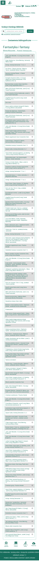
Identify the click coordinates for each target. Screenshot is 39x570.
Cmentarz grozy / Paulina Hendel (15, 485)
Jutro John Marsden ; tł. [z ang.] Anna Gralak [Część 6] (18, 126)
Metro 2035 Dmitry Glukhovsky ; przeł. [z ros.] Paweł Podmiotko (18, 89)
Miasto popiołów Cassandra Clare (15, 382)
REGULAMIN (14, 558)
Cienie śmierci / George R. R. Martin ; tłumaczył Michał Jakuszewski (15, 141)
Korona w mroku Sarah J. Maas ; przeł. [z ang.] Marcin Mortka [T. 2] (17, 162)
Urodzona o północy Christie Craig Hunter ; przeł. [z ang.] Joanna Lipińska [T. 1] (17, 167)
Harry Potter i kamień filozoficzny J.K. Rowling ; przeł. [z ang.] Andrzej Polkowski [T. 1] (18, 481)
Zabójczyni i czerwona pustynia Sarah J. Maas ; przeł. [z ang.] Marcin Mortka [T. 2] (16, 460)
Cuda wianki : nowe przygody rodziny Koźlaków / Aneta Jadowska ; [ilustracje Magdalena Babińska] (16, 264)
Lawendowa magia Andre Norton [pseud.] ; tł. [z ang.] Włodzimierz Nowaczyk (18, 408)
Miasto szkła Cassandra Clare (14, 526)
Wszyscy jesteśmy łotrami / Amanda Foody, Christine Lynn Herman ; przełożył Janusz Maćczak (17, 344)
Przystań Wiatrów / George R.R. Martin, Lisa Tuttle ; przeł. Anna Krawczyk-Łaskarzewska (17, 391)
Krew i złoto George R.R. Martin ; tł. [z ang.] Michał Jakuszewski (17, 386)
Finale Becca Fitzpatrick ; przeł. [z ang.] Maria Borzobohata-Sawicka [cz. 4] (18, 404)
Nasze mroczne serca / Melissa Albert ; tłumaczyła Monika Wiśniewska (16, 297)
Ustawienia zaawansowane (11, 34)
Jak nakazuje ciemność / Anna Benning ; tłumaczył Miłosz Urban (17, 522)
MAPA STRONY (30, 558)
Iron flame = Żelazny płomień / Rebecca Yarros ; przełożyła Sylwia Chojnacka (16, 69)
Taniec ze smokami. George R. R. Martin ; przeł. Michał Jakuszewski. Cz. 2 (16, 368)
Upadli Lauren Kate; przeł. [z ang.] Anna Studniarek (16, 287)
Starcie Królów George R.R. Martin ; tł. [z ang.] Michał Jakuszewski (18, 373)
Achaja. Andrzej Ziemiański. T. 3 (14, 498)
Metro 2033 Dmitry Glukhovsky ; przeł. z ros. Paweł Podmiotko (17, 292)
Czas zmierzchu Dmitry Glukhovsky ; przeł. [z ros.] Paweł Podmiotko (18, 93)
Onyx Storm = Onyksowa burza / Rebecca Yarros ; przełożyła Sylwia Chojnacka (17, 334)
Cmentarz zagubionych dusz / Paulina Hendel (16, 245)
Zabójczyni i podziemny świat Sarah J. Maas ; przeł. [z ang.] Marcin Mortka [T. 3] (18, 269)
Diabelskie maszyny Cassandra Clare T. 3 (17, 145)
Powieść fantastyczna (24, 51)
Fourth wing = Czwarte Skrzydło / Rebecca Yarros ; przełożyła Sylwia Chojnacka (17, 364)
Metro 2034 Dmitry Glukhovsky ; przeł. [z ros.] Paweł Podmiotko (18, 116)
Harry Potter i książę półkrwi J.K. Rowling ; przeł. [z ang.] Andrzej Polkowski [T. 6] (17, 450)
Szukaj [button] (30, 31)
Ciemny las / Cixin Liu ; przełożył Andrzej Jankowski (16, 230)
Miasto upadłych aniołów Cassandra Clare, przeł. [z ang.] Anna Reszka (17, 254)
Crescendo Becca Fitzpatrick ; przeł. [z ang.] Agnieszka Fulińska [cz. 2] (17, 455)
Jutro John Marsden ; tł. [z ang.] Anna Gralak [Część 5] (18, 437)
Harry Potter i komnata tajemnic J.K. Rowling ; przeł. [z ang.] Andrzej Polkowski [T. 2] (18, 153)
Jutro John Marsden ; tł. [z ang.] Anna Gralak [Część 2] (18, 258)
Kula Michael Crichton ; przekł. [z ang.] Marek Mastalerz (18, 193)
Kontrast (20, 6)
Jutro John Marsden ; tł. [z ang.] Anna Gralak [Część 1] (18, 399)
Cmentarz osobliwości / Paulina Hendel (16, 395)
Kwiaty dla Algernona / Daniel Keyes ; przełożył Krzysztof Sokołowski (16, 111)
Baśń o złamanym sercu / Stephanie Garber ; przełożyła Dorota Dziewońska (18, 225)
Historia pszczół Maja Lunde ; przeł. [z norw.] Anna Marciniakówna (17, 214)
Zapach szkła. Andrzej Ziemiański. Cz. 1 (16, 149)
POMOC (6, 558)
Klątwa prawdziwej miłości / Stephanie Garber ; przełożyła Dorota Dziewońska (16, 329)
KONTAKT (22, 558)
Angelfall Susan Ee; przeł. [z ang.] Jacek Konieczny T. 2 (16, 98)
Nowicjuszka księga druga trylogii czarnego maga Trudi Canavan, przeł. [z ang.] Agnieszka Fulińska (17, 355)
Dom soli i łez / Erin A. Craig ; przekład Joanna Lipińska (16, 188)
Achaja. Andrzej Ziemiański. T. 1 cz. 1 (16, 234)
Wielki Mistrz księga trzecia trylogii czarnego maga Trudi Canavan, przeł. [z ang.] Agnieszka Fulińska (17, 470)
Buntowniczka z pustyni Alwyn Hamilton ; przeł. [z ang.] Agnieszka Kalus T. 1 (17, 84)
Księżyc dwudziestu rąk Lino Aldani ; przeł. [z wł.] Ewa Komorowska (18, 339)
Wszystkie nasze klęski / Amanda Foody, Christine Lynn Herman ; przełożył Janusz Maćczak (17, 418)
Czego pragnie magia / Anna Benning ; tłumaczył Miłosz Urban (16, 423)
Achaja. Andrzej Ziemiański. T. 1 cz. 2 (16, 179)
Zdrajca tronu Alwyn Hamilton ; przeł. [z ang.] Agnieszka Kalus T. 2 (18, 475)
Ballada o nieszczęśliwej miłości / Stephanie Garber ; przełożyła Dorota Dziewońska (17, 305)
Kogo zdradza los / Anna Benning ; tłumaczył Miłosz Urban (18, 60)
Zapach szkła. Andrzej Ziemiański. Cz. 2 (16, 412)
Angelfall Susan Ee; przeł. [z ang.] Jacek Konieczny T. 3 (16, 198)
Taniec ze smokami (11, 360)
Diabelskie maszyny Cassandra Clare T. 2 (17, 250)
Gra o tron (8, 102)
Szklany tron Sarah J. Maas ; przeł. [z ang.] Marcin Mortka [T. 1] (17, 517)
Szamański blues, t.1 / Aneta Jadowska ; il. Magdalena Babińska (17, 175)
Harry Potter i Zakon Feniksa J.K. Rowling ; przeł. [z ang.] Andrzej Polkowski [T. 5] (17, 184)
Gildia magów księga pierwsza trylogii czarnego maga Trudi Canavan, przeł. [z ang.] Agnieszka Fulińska (18, 132)
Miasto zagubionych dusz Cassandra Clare (17, 137)
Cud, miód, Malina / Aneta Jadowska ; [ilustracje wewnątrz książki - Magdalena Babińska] (16, 220)
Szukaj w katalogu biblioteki (12, 27)
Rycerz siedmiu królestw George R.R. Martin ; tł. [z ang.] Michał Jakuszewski (17, 106)
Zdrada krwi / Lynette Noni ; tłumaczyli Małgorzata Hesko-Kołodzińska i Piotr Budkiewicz (16, 503)
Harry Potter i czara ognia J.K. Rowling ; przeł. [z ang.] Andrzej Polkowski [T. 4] (18, 446)
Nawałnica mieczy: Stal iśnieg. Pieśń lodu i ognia (17, 464)
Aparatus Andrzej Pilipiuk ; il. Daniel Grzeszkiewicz (15, 73)
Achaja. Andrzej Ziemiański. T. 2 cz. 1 (16, 171)
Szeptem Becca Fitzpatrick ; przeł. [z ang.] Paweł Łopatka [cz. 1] (17, 530)
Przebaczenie (9, 309)
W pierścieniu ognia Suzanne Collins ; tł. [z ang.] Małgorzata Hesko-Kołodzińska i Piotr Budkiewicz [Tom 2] (17, 121)
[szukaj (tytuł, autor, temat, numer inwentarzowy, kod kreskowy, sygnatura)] (14, 31)
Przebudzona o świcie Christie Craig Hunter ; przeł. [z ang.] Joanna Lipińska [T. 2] (18, 349)
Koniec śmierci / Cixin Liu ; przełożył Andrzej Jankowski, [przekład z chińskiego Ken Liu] (17, 427)
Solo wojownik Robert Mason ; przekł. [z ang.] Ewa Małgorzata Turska (18, 535)
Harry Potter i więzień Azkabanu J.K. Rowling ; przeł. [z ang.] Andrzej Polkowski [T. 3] (18, 489)
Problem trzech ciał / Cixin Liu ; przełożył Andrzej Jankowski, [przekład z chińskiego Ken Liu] (17, 209)
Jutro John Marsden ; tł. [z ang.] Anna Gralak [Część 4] (18, 56)
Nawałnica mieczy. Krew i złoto (14, 301)
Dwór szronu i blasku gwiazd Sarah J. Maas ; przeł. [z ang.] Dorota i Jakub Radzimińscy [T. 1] (18, 314)
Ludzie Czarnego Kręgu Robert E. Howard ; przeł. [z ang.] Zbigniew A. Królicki (17, 441)
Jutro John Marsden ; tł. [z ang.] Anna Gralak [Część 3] (18, 432)
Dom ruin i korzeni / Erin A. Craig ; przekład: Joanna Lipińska (17, 283)
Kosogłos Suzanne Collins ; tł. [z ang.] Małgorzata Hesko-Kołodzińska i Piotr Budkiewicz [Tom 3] (16, 79)
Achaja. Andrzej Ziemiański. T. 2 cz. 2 (16, 65)
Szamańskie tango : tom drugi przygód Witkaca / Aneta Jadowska (16, 158)
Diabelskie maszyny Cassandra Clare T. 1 (17, 513)
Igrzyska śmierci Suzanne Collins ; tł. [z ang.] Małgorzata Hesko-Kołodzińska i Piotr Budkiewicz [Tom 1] (17, 203)
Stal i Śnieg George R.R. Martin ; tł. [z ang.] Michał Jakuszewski (17, 509)
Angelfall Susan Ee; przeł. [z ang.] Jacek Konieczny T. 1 (16, 494)
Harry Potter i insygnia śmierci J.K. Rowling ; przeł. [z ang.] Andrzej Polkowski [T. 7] (17, 378)
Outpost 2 (8, 325)
